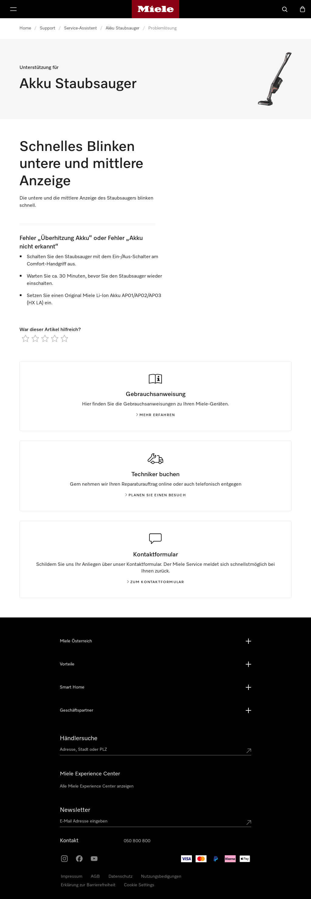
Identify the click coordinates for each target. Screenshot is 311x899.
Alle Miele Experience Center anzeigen (97, 786)
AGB (95, 876)
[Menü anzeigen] (13, 9)
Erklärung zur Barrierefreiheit (88, 885)
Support (47, 28)
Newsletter (75, 810)
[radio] (25, 338)
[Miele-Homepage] (155, 9)
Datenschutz (120, 876)
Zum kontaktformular (155, 582)
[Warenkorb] (302, 9)
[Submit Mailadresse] (248, 822)
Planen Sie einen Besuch (155, 495)
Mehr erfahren (155, 415)
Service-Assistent (80, 28)
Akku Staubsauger (122, 28)
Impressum (71, 876)
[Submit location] (248, 750)
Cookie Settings (139, 885)
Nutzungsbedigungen (161, 876)
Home (25, 28)
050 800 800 (137, 841)
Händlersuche (78, 738)
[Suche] (285, 9)
